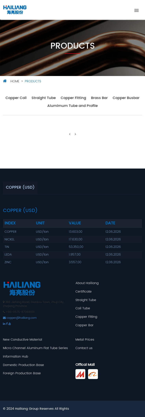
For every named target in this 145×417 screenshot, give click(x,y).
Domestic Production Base (23, 365)
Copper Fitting (73, 98)
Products (33, 81)
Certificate (83, 291)
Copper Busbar (126, 98)
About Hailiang (87, 283)
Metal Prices (84, 339)
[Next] (75, 134)
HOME (14, 81)
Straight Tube (44, 98)
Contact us (83, 348)
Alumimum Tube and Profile (72, 106)
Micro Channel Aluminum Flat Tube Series (35, 348)
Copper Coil (16, 98)
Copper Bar (84, 325)
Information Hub (15, 356)
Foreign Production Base (22, 373)
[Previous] (70, 134)
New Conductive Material (22, 339)
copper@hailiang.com (20, 318)
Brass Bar (99, 98)
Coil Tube (82, 308)
